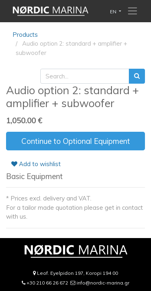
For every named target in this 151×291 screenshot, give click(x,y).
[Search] (137, 76)
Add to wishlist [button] (36, 164)
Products (25, 34)
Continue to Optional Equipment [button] (75, 141)
